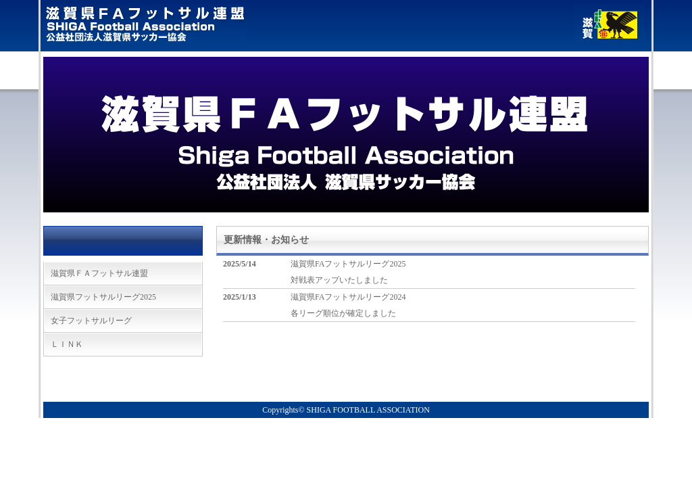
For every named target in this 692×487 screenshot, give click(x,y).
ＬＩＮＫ (67, 344)
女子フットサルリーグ (91, 320)
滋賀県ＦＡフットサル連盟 (99, 273)
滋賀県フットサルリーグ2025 (103, 297)
